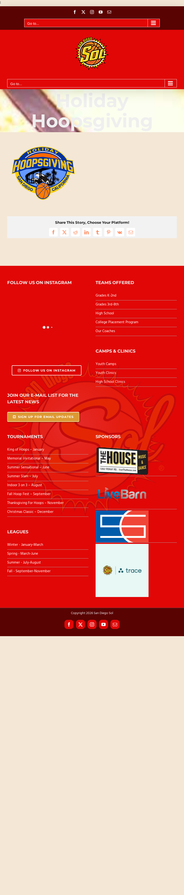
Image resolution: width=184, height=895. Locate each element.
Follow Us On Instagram (46, 370)
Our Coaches (105, 331)
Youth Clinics (106, 373)
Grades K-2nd (106, 295)
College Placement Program (117, 322)
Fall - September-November (29, 571)
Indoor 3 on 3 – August (24, 485)
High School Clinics (110, 382)
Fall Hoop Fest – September (29, 494)
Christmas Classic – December (30, 512)
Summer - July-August (24, 563)
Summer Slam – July (23, 476)
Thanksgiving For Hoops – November (35, 503)
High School (105, 313)
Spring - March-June (22, 554)
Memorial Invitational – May (29, 458)
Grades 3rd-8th (107, 304)
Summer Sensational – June (28, 467)
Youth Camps (106, 364)
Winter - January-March (25, 545)
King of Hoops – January (25, 450)
